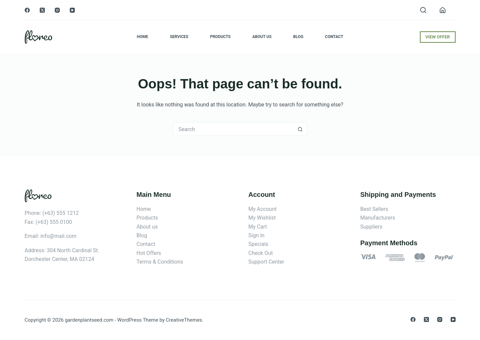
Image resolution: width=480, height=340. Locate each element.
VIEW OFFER (438, 36)
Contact (334, 36)
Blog (298, 36)
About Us (262, 36)
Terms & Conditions (160, 262)
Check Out (261, 253)
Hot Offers (149, 253)
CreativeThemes (184, 320)
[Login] (443, 10)
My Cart (258, 227)
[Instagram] (57, 10)
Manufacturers (377, 218)
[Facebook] (27, 10)
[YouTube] (72, 10)
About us (147, 227)
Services (179, 36)
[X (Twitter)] (42, 10)
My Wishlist (262, 218)
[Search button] (300, 129)
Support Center (266, 262)
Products (220, 36)
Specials (259, 244)
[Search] (423, 10)
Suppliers (371, 227)
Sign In (257, 235)
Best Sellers (374, 209)
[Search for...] (233, 129)
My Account (263, 209)
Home (142, 36)
